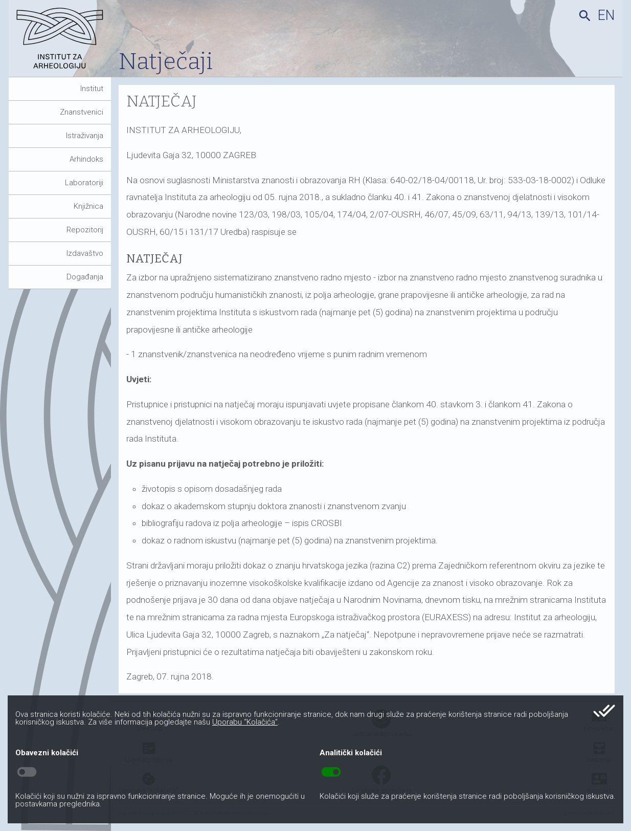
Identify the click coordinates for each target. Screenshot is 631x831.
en (606, 15)
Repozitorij (84, 229)
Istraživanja (84, 135)
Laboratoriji (84, 182)
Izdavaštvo (84, 253)
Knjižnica (88, 206)
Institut (91, 88)
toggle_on (331, 772)
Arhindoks (86, 159)
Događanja (84, 276)
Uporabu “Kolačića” (245, 722)
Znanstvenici (81, 112)
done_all (604, 710)
